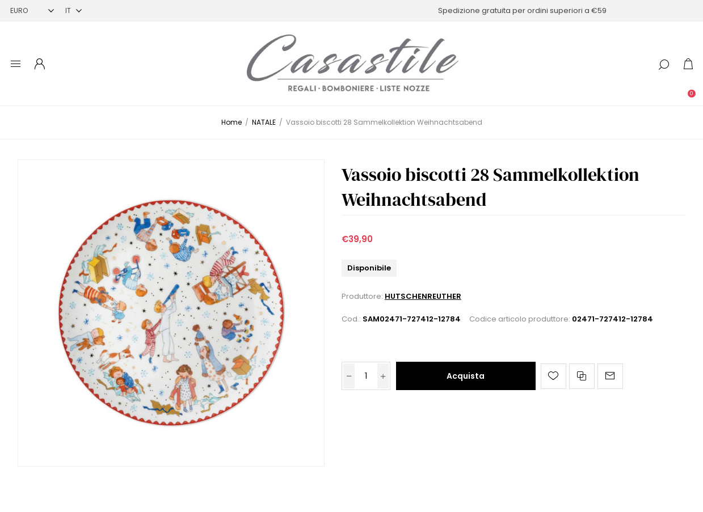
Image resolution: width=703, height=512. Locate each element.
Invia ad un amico (610, 376)
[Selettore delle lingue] (73, 10)
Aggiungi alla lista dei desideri (553, 376)
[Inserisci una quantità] (366, 376)
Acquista (466, 376)
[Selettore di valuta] (32, 10)
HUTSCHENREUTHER (423, 296)
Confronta (582, 376)
